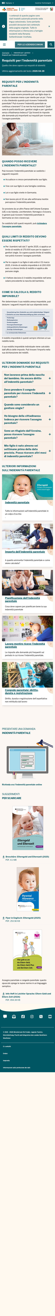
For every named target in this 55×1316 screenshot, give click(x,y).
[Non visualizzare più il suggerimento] (49, 26)
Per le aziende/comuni (30, 45)
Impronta (6, 1061)
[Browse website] (50, 44)
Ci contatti (7, 1046)
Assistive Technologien (44, 3)
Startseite (5, 53)
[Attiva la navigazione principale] (4, 44)
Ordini (5, 1054)
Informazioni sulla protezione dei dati (16, 1068)
